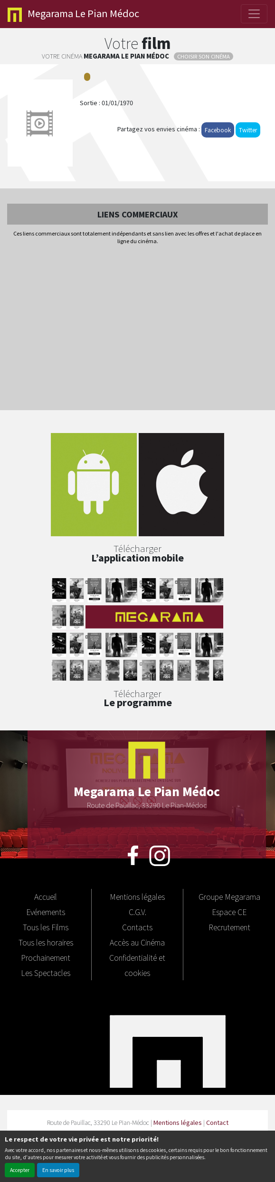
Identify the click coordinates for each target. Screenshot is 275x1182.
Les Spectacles (45, 972)
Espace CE (229, 911)
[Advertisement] (137, 328)
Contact (217, 1122)
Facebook (218, 130)
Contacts (137, 927)
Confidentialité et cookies (137, 965)
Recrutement (229, 927)
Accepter (19, 1169)
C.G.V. (137, 911)
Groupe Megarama (229, 896)
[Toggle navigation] (254, 13)
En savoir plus (58, 1169)
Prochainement (45, 957)
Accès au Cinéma (137, 942)
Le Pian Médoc (73, 14)
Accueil (45, 896)
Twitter (248, 130)
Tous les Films (45, 927)
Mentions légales (137, 896)
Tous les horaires (46, 942)
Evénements (45, 911)
